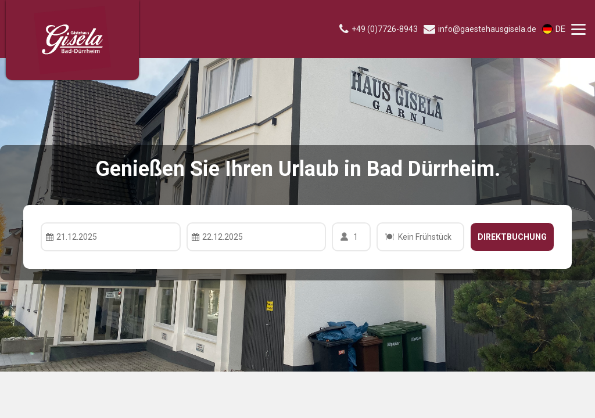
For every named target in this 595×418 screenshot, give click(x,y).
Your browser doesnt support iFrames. (297, 209)
